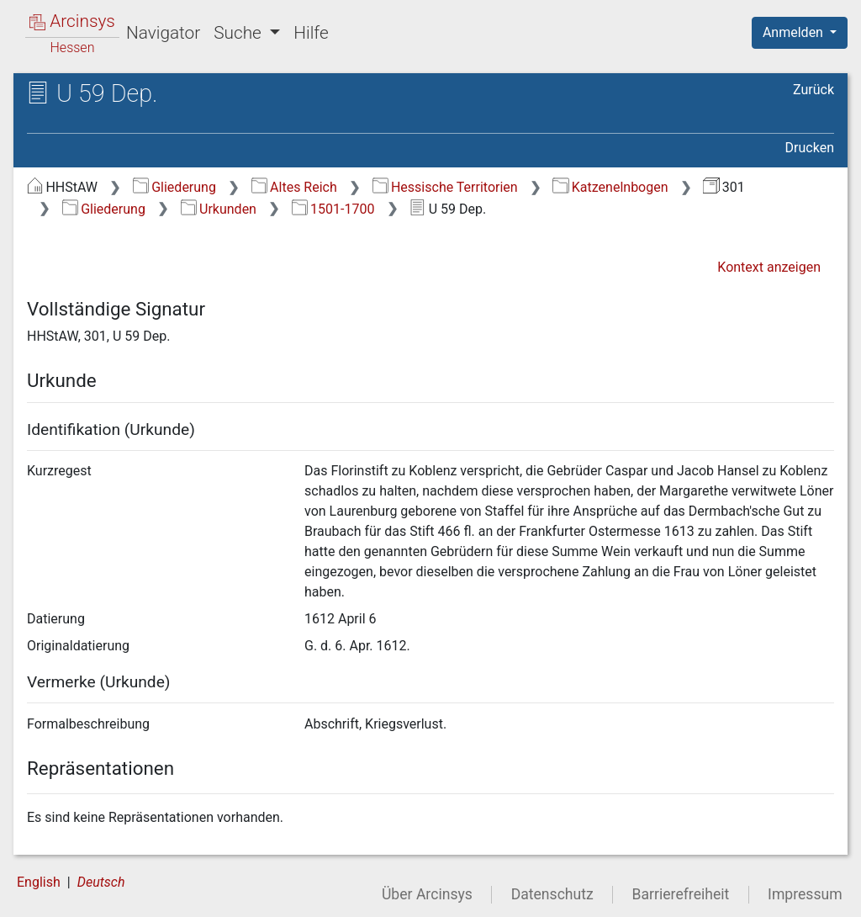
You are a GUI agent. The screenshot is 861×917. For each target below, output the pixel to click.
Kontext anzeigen (769, 267)
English (39, 882)
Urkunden (218, 209)
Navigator (163, 33)
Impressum (805, 894)
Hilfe (310, 33)
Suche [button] (240, 33)
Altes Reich (294, 187)
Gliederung (174, 187)
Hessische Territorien (445, 187)
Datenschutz (552, 894)
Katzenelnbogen (610, 187)
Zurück (813, 90)
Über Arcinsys (427, 894)
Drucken (809, 148)
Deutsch (101, 882)
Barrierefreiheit (681, 894)
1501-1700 (333, 209)
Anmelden (795, 32)
